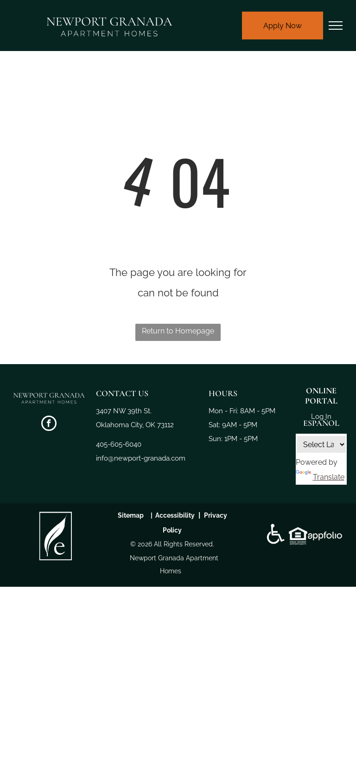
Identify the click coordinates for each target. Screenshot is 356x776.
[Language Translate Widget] (321, 444)
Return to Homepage (178, 331)
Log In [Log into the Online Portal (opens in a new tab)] (321, 416)
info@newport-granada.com (140, 458)
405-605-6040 (118, 444)
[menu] (336, 25)
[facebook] (49, 424)
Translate (320, 477)
